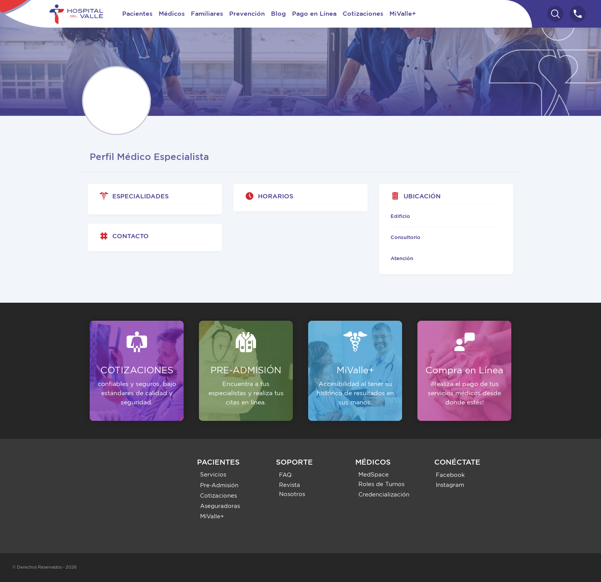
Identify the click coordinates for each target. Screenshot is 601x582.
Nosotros (292, 494)
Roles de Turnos (381, 484)
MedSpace (373, 475)
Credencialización (383, 495)
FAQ (285, 475)
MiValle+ (402, 14)
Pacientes (137, 14)
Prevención (247, 14)
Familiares (207, 14)
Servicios (213, 475)
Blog (278, 14)
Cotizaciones (363, 14)
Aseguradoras (220, 506)
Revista (289, 485)
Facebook (450, 475)
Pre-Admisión (219, 485)
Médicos (172, 14)
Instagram (450, 485)
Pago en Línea (314, 14)
